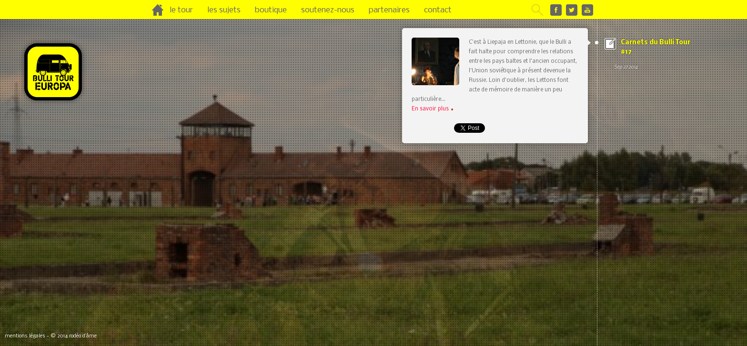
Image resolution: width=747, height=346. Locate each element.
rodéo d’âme (83, 336)
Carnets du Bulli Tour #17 (654, 55)
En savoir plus (432, 109)
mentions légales (25, 336)
